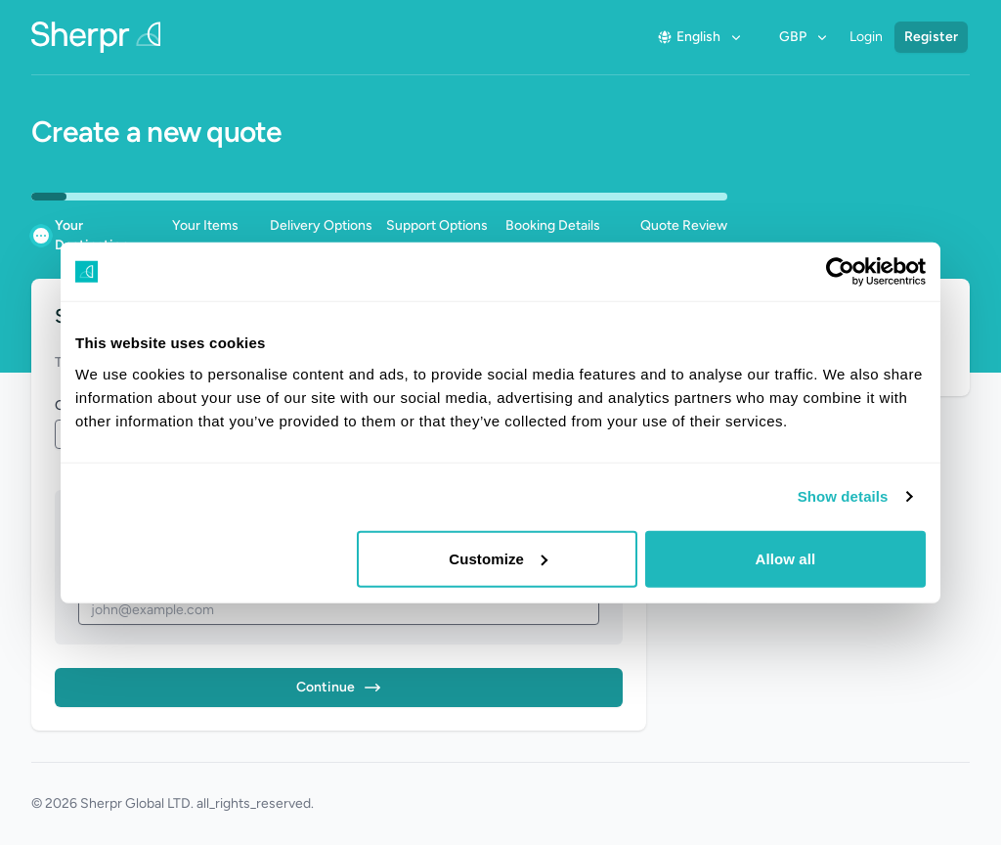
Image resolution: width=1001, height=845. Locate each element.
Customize (498, 558)
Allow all (786, 558)
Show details (843, 496)
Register (931, 36)
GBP (804, 36)
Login (866, 36)
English (700, 36)
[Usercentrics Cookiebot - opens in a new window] (840, 272)
